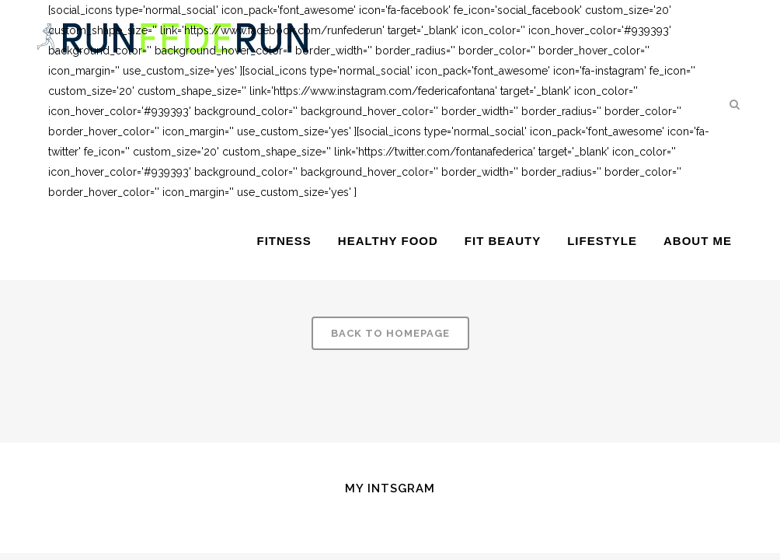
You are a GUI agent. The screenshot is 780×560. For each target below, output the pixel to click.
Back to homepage (390, 333)
